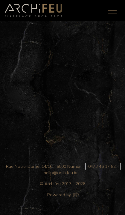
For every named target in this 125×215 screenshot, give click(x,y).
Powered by (62, 194)
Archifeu (35, 10)
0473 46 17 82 (102, 166)
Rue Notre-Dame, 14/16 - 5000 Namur (43, 166)
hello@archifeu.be (61, 172)
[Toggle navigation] (112, 10)
